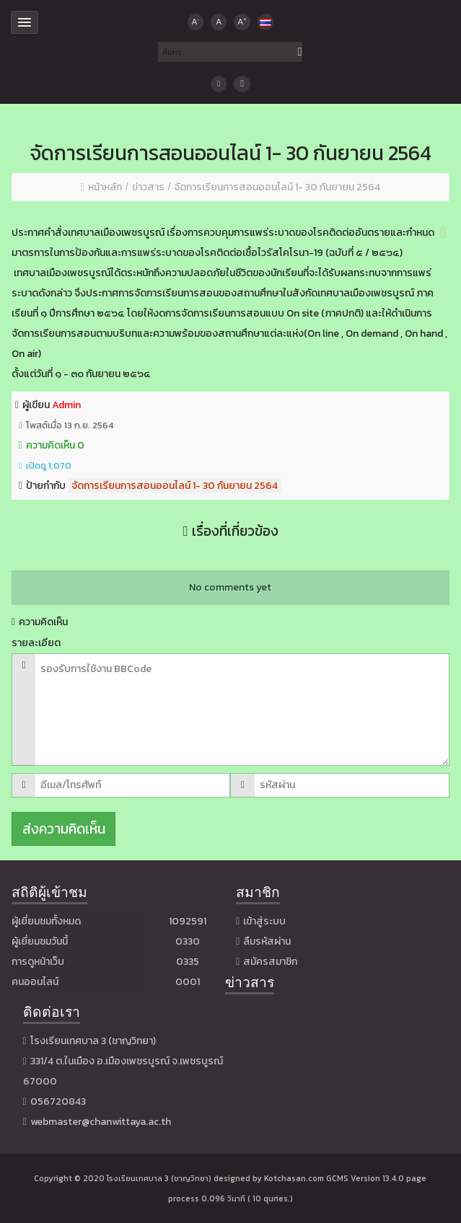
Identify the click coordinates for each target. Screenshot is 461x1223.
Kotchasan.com (294, 1178)
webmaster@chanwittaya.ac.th (100, 1121)
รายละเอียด (36, 642)
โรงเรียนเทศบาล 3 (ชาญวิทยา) (159, 1178)
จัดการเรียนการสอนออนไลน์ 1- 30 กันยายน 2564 (174, 485)
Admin (66, 404)
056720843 (58, 1101)
